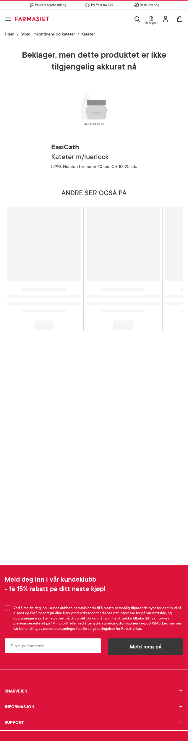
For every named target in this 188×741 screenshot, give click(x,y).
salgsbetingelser (101, 629)
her (78, 629)
